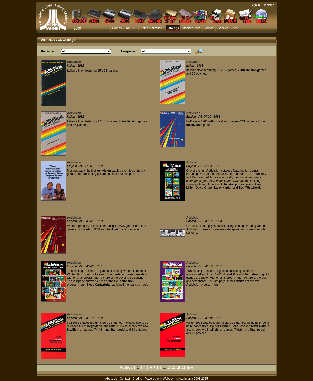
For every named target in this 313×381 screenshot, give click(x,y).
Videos (208, 28)
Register (268, 5)
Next (190, 367)
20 (173, 367)
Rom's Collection (151, 28)
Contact (125, 378)
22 (183, 367)
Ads (235, 28)
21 (178, 367)
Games (117, 28)
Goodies (222, 28)
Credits (137, 378)
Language (128, 51)
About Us (111, 378)
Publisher (48, 51)
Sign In (255, 5)
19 (168, 367)
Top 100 (131, 28)
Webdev (168, 378)
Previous (126, 367)
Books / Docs (191, 28)
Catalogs (173, 28)
